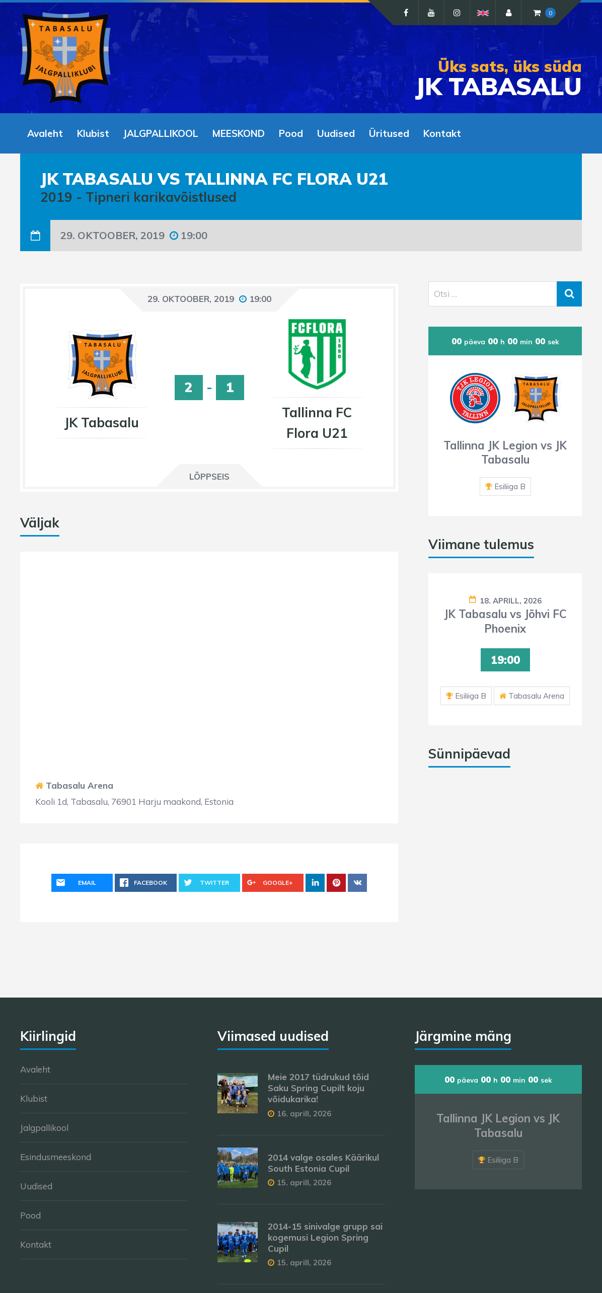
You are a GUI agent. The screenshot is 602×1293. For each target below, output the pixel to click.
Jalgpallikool (44, 1127)
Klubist (33, 1098)
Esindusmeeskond (55, 1157)
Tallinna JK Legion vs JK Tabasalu (505, 452)
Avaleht (35, 1069)
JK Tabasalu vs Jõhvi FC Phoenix (505, 621)
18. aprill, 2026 (511, 600)
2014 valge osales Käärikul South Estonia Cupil (323, 1163)
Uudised (36, 1186)
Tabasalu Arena (79, 785)
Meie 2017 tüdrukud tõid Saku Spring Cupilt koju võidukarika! (318, 1088)
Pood (30, 1215)
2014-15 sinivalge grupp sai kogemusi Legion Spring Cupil (325, 1237)
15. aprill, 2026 (304, 1182)
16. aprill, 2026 (304, 1113)
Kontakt (35, 1244)
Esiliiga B (509, 486)
